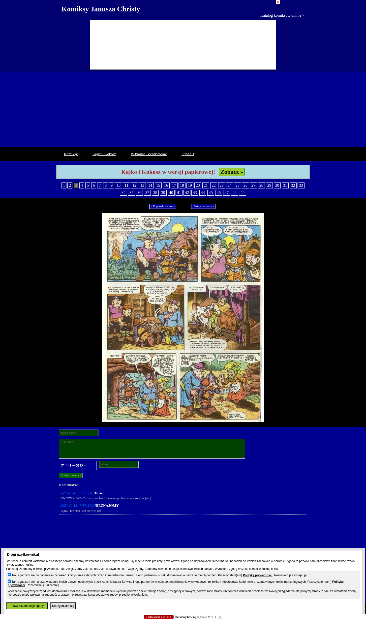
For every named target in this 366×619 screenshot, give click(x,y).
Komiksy (71, 154)
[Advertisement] (183, 109)
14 (150, 185)
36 (139, 192)
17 (174, 185)
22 (214, 185)
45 (211, 192)
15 (158, 185)
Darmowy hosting (185, 617)
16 (166, 185)
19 (190, 185)
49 (242, 192)
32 (293, 185)
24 (230, 185)
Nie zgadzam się (63, 606)
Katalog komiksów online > (282, 15)
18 (182, 185)
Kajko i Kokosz (104, 154)
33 (301, 185)
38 (155, 192)
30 (277, 185)
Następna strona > (203, 206)
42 (187, 192)
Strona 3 (188, 154)
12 (134, 185)
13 (142, 185)
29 (269, 185)
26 (245, 185)
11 (126, 185)
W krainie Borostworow (149, 154)
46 (219, 192)
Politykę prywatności (257, 575)
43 (195, 192)
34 (123, 192)
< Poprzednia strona (163, 206)
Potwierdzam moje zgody (27, 606)
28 (261, 185)
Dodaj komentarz (71, 475)
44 (203, 192)
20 (198, 185)
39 (163, 192)
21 (206, 185)
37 (147, 192)
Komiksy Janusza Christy (100, 9)
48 (235, 192)
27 (253, 185)
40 (171, 192)
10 (119, 185)
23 (222, 185)
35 (131, 192)
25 (238, 185)
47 (227, 192)
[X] (220, 617)
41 (179, 192)
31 (285, 185)
